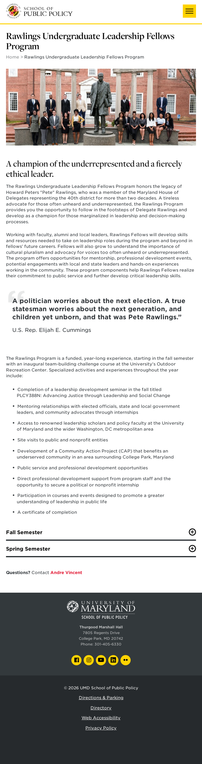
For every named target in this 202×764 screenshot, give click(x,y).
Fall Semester (24, 532)
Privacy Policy (101, 728)
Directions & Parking (101, 697)
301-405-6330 (107, 644)
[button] (189, 11)
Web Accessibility (101, 717)
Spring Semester (28, 549)
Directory (101, 707)
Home (12, 57)
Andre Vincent (66, 572)
